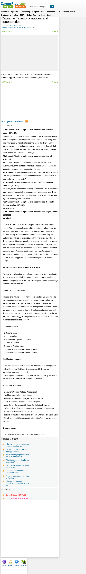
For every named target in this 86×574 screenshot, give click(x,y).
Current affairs (69, 9)
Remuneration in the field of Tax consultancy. (16, 472)
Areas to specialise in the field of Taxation (17, 477)
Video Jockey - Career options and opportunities (71, 101)
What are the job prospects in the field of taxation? (17, 456)
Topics (3, 25)
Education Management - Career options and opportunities (71, 66)
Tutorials (75, 23)
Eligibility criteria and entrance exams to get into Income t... (17, 445)
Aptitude (14, 9)
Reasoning (25, 9)
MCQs (62, 23)
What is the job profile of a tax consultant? (17, 461)
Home (11, 562)
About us (19, 562)
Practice (51, 3)
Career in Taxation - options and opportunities (16, 450)
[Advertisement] (29, 53)
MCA (16, 12)
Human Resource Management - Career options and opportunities (71, 93)
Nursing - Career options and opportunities (70, 59)
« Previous (6, 31)
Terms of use (42, 562)
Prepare (39, 3)
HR (59, 9)
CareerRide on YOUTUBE (16, 495)
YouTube (61, 562)
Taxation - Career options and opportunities (15, 27)
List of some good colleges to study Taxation (17, 466)
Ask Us (52, 562)
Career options (14, 25)
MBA (22, 12)
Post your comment (12, 121)
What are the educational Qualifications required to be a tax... (17, 483)
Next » (55, 31)
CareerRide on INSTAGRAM (17, 498)
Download (81, 23)
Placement (50, 9)
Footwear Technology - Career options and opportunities (70, 75)
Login (49, 12)
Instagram (71, 562)
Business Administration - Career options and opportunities (71, 84)
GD (42, 9)
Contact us (30, 562)
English (35, 9)
